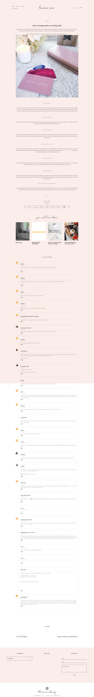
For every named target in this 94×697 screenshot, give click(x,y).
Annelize (22, 380)
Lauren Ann (47, 7)
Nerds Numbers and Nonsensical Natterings (30, 316)
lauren (49, 200)
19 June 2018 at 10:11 (23, 340)
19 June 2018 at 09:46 (23, 329)
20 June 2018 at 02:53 (23, 455)
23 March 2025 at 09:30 (24, 547)
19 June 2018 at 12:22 (23, 393)
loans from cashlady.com (67, 150)
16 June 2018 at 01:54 (23, 265)
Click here (22, 511)
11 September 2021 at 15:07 (24, 483)
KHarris (22, 292)
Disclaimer (14, 8)
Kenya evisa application (25, 495)
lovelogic (57, 695)
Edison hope (23, 482)
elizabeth (22, 466)
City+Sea (22, 441)
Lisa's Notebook (24, 351)
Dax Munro (23, 454)
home (13, 6)
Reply (22, 271)
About (17, 6)
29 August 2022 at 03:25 (24, 509)
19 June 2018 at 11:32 (23, 367)
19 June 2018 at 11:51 (23, 381)
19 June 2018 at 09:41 (23, 317)
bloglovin (31, 474)
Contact (22, 6)
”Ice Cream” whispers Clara (27, 473)
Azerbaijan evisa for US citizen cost (28, 532)
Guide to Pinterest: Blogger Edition (67, 636)
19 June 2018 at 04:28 (23, 293)
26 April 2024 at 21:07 (23, 533)
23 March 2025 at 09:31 (24, 559)
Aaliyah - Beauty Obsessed (26, 327)
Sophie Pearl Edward (25, 366)
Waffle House (22, 561)
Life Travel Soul (24, 417)
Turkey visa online (70, 486)
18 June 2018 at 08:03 (23, 279)
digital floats (23, 569)
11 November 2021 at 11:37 (24, 496)
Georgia (22, 430)
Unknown (23, 278)
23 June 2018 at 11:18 (23, 467)
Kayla (22, 391)
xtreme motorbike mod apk (26, 519)
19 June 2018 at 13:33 (23, 431)
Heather (22, 264)
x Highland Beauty (25, 270)
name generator (24, 597)
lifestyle (47, 203)
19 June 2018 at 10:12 (23, 352)
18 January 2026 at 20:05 (24, 598)
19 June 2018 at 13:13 (23, 407)
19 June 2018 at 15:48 (23, 443)
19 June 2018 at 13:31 (23, 418)
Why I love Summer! (22, 636)
